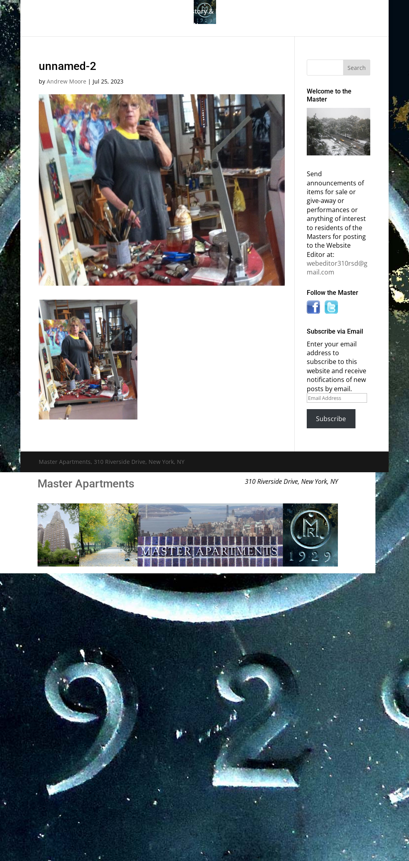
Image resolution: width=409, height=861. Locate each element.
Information (156, 26)
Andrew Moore (66, 81)
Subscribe (331, 418)
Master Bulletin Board (288, 12)
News (201, 26)
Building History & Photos (198, 12)
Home (86, 12)
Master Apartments (86, 483)
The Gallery (123, 12)
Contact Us (245, 26)
